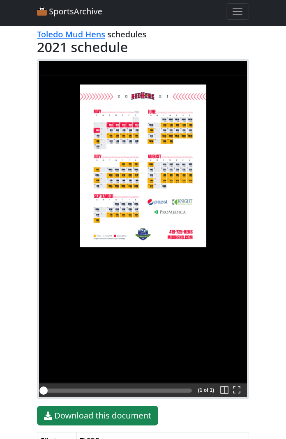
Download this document (97, 415)
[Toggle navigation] (237, 11)
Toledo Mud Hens (71, 34)
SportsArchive (69, 11)
